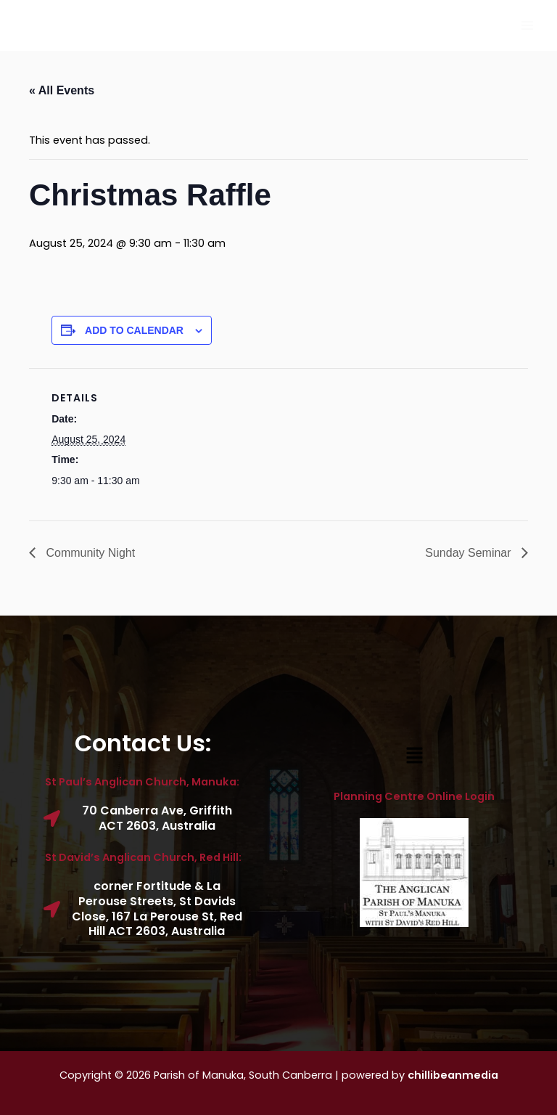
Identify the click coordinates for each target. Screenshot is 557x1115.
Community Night (89, 553)
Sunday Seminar (469, 553)
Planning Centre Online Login (414, 796)
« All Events (61, 90)
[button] (414, 756)
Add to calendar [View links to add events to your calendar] (134, 330)
